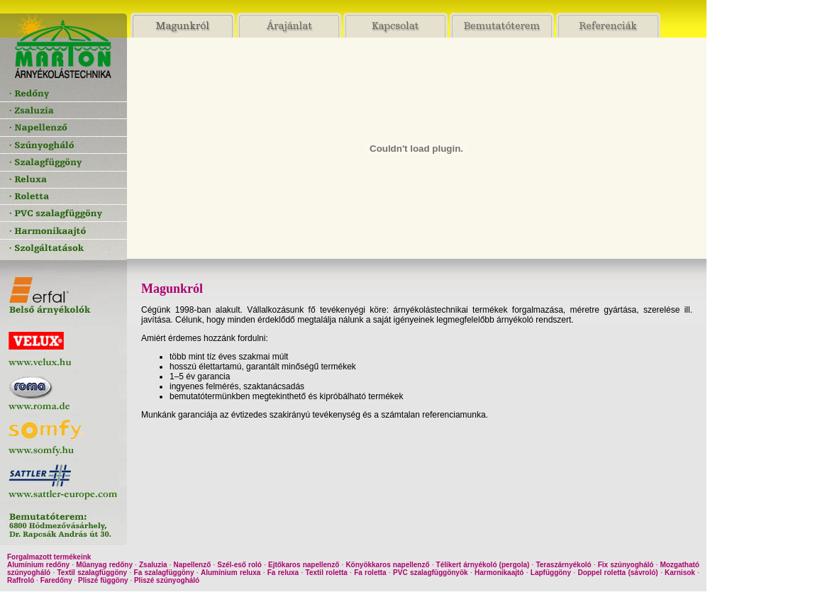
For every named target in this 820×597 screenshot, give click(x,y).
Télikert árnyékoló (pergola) (483, 565)
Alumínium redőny (38, 565)
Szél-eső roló (239, 565)
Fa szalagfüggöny (164, 572)
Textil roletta (327, 572)
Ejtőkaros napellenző (303, 565)
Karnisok (680, 572)
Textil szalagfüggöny (92, 572)
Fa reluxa (283, 572)
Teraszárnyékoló (563, 565)
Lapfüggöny (551, 572)
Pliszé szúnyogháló (166, 580)
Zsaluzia (153, 565)
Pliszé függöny (103, 580)
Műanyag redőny (104, 565)
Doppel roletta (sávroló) (617, 572)
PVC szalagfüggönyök (430, 572)
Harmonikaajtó (499, 572)
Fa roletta (370, 572)
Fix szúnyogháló (626, 565)
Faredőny (56, 580)
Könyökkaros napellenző (387, 565)
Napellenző (192, 565)
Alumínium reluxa (230, 572)
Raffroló (20, 580)
